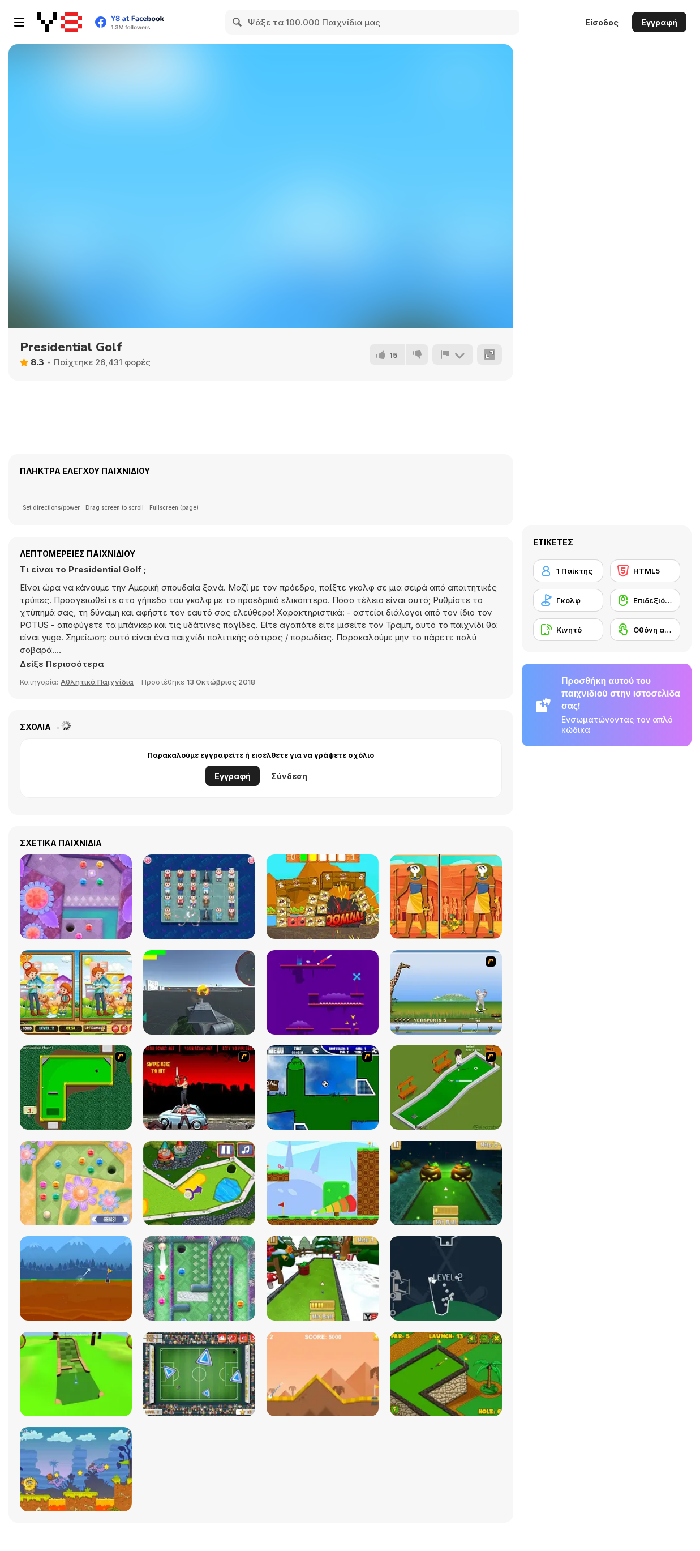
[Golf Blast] (323, 1183)
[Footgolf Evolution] (199, 1374)
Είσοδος (602, 22)
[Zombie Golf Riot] (199, 1087)
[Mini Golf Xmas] (323, 1278)
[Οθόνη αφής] (645, 629)
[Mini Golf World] (446, 1374)
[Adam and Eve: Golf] (76, 1469)
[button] (62, 664)
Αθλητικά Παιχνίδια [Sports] (97, 681)
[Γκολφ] (568, 600)
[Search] (237, 22)
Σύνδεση (289, 776)
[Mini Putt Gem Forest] (76, 896)
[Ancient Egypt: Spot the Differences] (446, 896)
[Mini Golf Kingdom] (199, 1183)
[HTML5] (645, 570)
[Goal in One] (323, 1087)
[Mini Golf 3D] (76, 1374)
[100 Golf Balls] (446, 1278)
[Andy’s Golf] (76, 1278)
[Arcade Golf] (323, 1374)
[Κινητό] (568, 629)
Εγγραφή (659, 22)
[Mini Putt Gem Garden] (76, 1183)
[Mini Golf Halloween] (446, 1183)
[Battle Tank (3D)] (199, 992)
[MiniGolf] (446, 1087)
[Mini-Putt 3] (76, 1087)
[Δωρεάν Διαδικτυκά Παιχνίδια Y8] (59, 22)
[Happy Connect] (199, 896)
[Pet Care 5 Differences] (76, 992)
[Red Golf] (323, 992)
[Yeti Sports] (446, 992)
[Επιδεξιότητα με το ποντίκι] (645, 600)
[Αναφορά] (452, 354)
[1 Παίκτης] (568, 570)
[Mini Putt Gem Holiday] (199, 1278)
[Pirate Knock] (323, 896)
